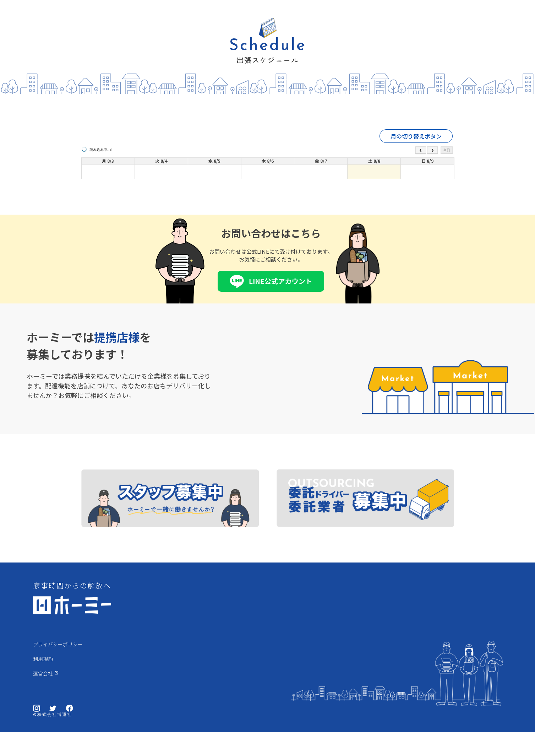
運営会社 (43, 673)
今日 (446, 150)
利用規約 (43, 658)
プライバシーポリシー (58, 644)
